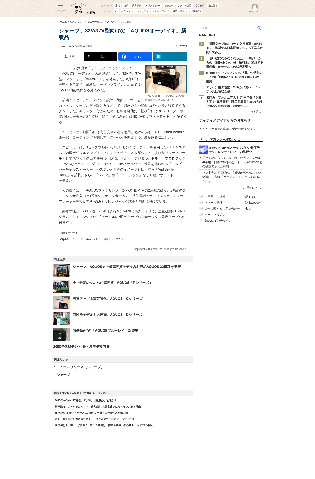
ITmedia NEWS (67, 22)
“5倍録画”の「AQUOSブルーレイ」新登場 (105, 330)
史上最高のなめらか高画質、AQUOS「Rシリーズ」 (112, 282)
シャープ (78, 239)
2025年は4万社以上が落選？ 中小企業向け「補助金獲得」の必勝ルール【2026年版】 (105, 425)
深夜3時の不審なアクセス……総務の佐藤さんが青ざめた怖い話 (91, 412)
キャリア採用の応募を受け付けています (229, 129)
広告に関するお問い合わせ (222, 208)
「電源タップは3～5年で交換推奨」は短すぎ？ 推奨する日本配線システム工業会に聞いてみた (234, 48)
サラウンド (117, 239)
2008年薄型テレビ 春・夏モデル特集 (81, 346)
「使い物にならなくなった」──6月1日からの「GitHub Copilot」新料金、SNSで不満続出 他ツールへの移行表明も (234, 62)
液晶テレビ (92, 239)
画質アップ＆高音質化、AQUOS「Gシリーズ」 (109, 298)
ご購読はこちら (252, 187)
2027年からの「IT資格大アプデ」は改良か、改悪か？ (86, 400)
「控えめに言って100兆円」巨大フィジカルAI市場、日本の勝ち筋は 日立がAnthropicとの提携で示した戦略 (232, 162)
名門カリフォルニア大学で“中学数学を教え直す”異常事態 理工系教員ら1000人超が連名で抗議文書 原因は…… (234, 102)
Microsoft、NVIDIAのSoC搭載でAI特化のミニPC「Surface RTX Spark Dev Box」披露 (234, 77)
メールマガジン (214, 214)
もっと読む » (255, 111)
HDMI (104, 239)
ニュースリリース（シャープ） (80, 367)
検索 (259, 28)
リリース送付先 (214, 202)
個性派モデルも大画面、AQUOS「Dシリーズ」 (109, 314)
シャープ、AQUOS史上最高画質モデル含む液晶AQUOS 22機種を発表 (127, 267)
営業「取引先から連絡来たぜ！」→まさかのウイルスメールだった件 (94, 419)
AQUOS (65, 239)
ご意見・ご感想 (214, 196)
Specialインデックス (218, 220)
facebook (255, 202)
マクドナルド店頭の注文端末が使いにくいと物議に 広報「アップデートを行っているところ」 (232, 177)
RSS (252, 196)
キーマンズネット (102, 393)
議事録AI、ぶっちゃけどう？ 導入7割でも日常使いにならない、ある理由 (98, 406)
